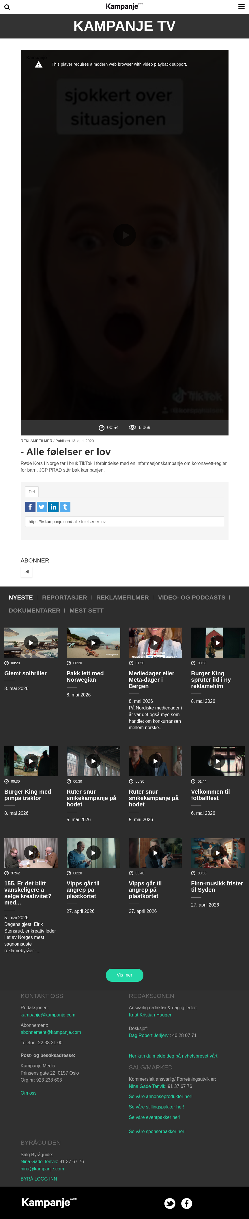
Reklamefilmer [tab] (122, 597)
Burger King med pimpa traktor (27, 794)
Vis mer (124, 974)
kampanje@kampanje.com (48, 1014)
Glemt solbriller (25, 673)
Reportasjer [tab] (64, 597)
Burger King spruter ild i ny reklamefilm (211, 679)
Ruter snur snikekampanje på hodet (91, 798)
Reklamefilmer (37, 441)
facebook (186, 1203)
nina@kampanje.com (42, 1168)
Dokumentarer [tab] (34, 610)
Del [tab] (32, 492)
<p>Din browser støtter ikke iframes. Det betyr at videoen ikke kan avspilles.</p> (125, 235)
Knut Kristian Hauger (150, 1014)
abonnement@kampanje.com (51, 1032)
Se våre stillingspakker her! (157, 1106)
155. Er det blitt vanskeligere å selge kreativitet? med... (27, 893)
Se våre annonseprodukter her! (161, 1096)
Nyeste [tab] (21, 597)
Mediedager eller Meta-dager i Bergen (152, 679)
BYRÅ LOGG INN (39, 1178)
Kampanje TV (124, 26)
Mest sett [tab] (87, 610)
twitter (169, 1203)
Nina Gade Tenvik (147, 1086)
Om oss (29, 1093)
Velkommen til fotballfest (210, 794)
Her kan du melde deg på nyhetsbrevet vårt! (174, 1055)
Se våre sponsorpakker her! (157, 1131)
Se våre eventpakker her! (155, 1117)
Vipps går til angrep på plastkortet (83, 889)
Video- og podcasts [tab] (191, 597)
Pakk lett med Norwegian (85, 676)
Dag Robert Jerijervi (149, 1035)
